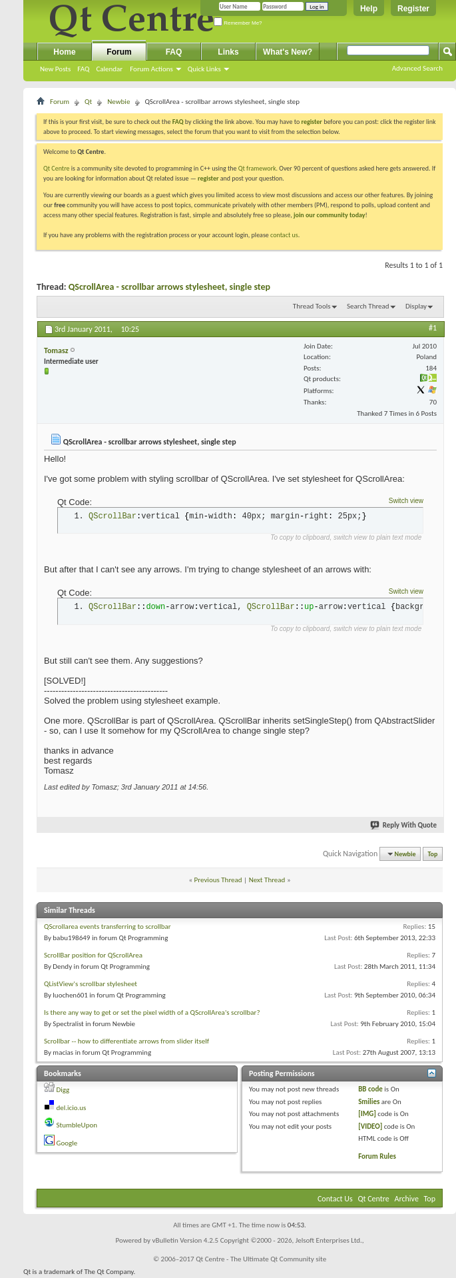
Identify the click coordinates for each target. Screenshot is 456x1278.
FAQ (83, 69)
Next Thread (267, 880)
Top (433, 854)
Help (368, 8)
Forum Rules (377, 1156)
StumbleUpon (77, 1125)
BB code (370, 1089)
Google (67, 1143)
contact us (284, 235)
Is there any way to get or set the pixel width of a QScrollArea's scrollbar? (152, 1012)
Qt (88, 101)
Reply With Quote (404, 825)
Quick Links (204, 69)
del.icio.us (72, 1107)
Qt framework (257, 168)
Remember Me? (238, 23)
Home (64, 52)
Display (416, 306)
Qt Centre (56, 168)
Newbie (118, 101)
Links (228, 52)
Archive (407, 1198)
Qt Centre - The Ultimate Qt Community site (261, 1259)
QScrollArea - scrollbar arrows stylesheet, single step (169, 287)
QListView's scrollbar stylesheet (90, 983)
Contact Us (335, 1198)
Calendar (109, 69)
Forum (119, 52)
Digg (63, 1089)
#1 (433, 327)
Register (413, 8)
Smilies (368, 1101)
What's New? (287, 52)
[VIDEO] (370, 1126)
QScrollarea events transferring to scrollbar (107, 926)
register (208, 178)
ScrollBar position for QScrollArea (93, 955)
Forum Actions (151, 69)
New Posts (55, 69)
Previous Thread (218, 880)
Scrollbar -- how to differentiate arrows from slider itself (126, 1041)
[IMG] (367, 1113)
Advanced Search (417, 68)
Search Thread (368, 306)
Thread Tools (312, 306)
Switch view (406, 500)
